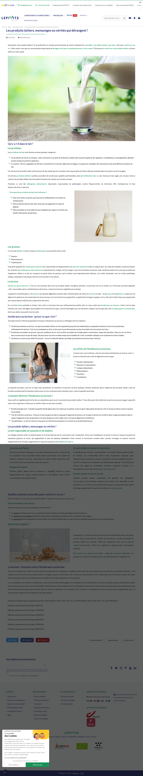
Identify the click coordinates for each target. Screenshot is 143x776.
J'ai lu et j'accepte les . (23, 676)
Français (139, 5)
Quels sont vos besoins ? (16, 704)
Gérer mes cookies (41, 719)
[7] (48, 578)
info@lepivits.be (26, 5)
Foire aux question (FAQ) (124, 5)
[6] (126, 481)
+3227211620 (90, 737)
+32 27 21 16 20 (43, 5)
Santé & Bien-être (25, 37)
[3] (97, 455)
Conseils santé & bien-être (82, 5)
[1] (9, 601)
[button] (31, 20)
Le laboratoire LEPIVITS (61, 5)
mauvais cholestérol (61, 438)
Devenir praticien (67, 696)
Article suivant (128, 640)
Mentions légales (40, 715)
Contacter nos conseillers (104, 5)
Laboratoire (11, 696)
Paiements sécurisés (41, 708)
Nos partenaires (67, 704)
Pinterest (42, 640)
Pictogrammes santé (15, 708)
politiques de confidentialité (29, 676)
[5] (129, 462)
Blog (9, 715)
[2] (54, 471)
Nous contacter (40, 696)
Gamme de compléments (16, 700)
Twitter (12, 640)
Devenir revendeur (68, 700)
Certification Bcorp (14, 711)
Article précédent (95, 640)
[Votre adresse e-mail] (24, 665)
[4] (123, 459)
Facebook (27, 640)
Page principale (112, 640)
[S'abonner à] (44, 665)
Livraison (37, 704)
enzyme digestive (49, 294)
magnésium (17, 519)
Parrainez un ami (40, 711)
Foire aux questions (41, 700)
